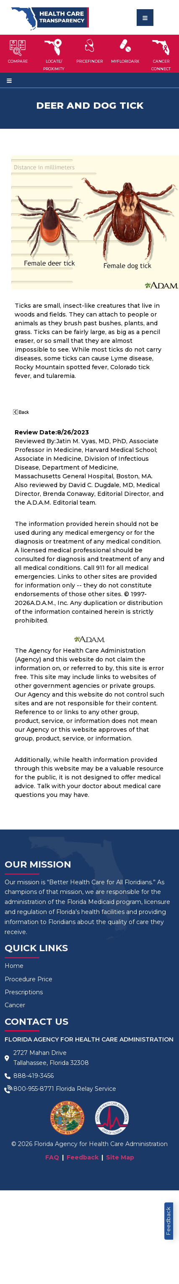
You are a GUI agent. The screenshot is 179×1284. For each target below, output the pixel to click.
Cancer (15, 1005)
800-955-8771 (33, 1089)
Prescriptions (24, 992)
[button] (18, 53)
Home (14, 966)
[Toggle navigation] (145, 17)
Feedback (168, 1221)
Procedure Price (28, 979)
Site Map (120, 1157)
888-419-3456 (33, 1076)
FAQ (52, 1157)
